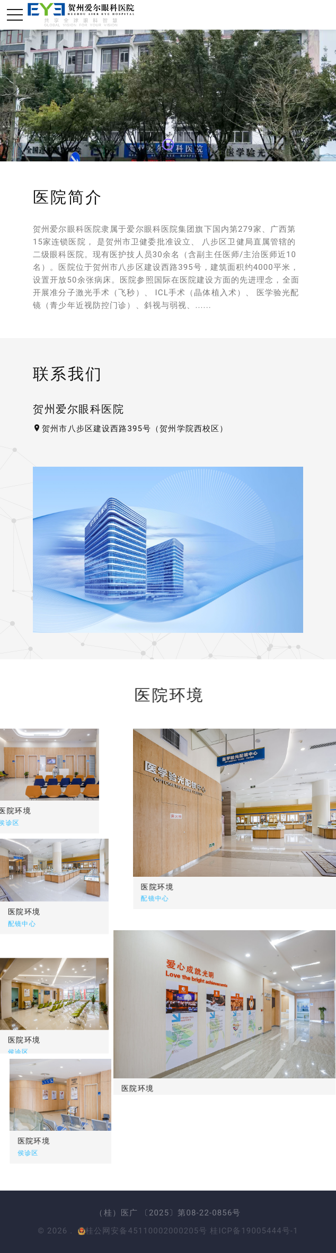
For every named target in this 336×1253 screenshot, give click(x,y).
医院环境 (214, 886)
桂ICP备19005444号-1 (254, 1231)
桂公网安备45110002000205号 (143, 1231)
